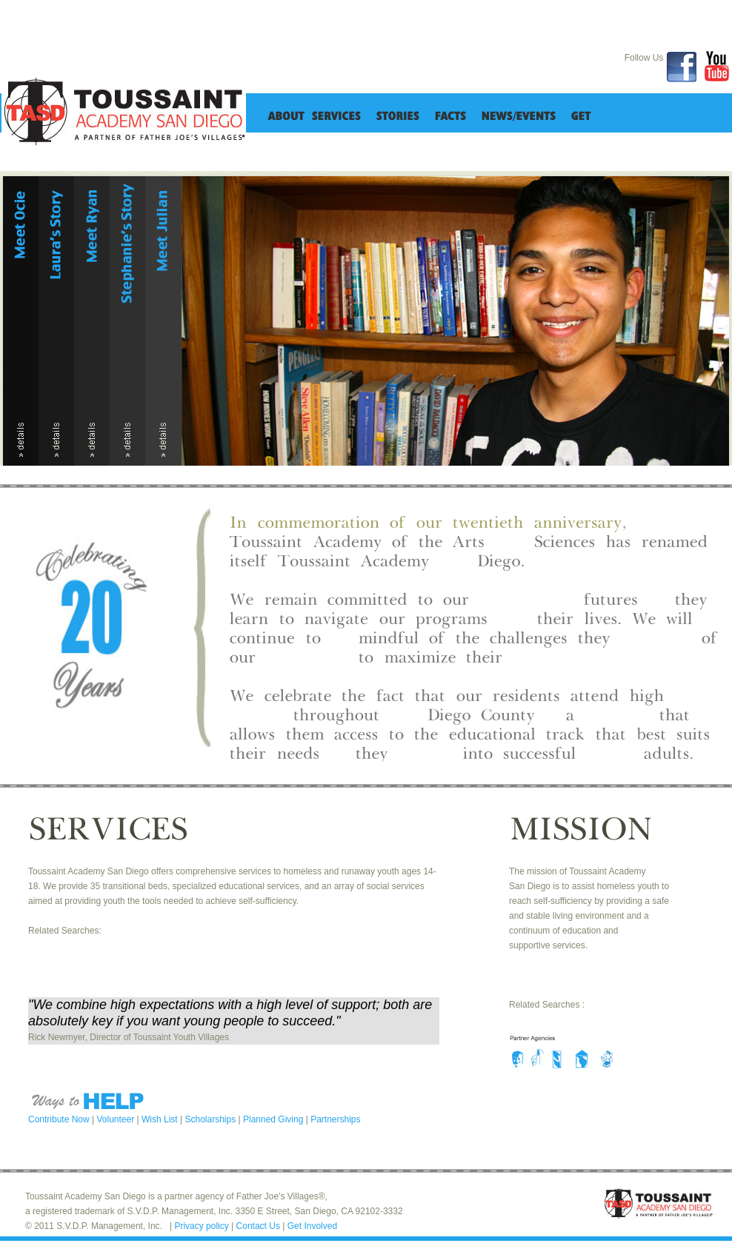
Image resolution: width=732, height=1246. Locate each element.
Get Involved (312, 1226)
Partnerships (335, 1119)
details (21, 441)
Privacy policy (202, 1226)
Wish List (161, 1119)
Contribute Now (60, 1119)
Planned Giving (274, 1119)
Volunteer (117, 1119)
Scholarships (211, 1119)
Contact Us (259, 1226)
